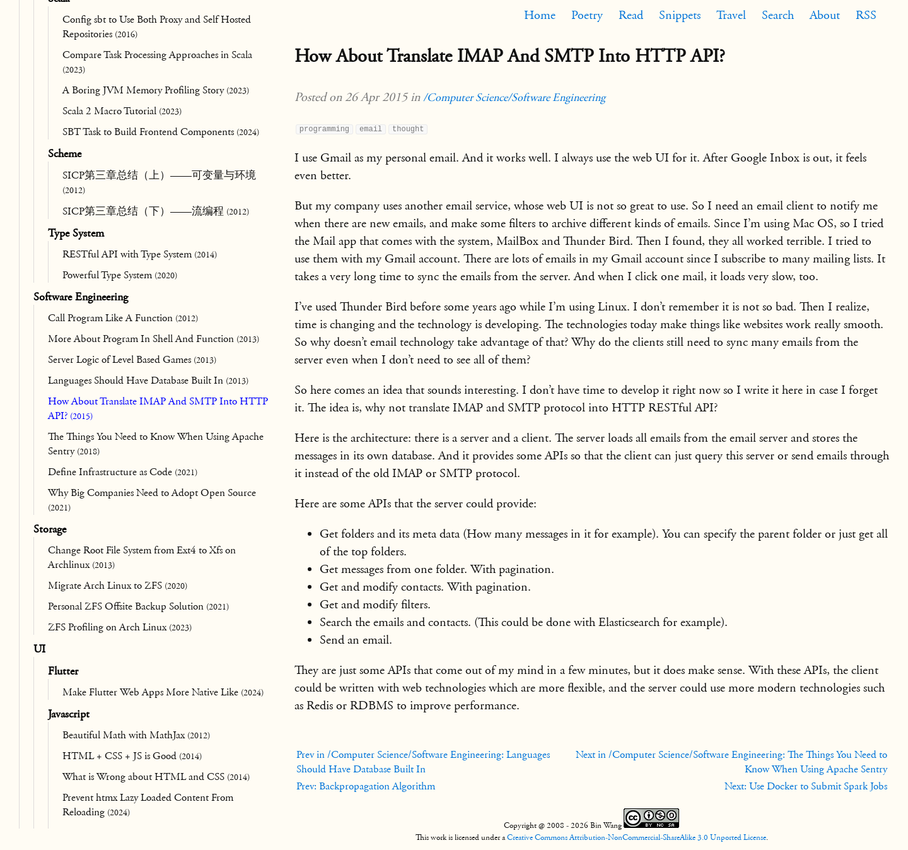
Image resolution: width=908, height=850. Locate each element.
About (825, 15)
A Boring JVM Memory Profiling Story (155, 90)
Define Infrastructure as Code (122, 472)
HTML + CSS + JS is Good (132, 756)
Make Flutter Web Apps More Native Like (163, 692)
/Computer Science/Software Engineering (514, 97)
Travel (731, 15)
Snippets (680, 15)
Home (540, 15)
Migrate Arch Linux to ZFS (117, 585)
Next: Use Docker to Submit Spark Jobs (806, 786)
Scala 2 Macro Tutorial (122, 111)
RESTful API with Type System (139, 254)
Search (778, 15)
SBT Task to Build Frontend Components (160, 132)
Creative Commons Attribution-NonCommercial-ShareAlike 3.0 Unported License (636, 837)
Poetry (587, 15)
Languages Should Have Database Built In (148, 380)
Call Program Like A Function (123, 318)
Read (631, 15)
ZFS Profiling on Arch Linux (120, 627)
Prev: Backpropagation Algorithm (365, 786)
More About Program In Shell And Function (153, 339)
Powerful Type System (119, 275)
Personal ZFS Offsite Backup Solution (138, 606)
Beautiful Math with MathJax (136, 735)
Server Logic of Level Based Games (132, 359)
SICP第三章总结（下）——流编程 (155, 211)
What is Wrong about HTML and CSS (156, 776)
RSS (866, 15)
